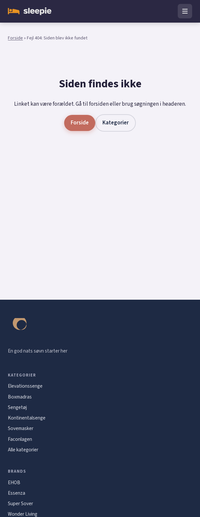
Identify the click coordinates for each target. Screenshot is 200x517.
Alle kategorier (23, 449)
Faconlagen (20, 439)
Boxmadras (20, 396)
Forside (15, 38)
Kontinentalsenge (26, 417)
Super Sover (20, 503)
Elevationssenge (25, 386)
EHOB (14, 482)
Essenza (16, 493)
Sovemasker (20, 428)
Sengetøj (17, 407)
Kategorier (115, 123)
